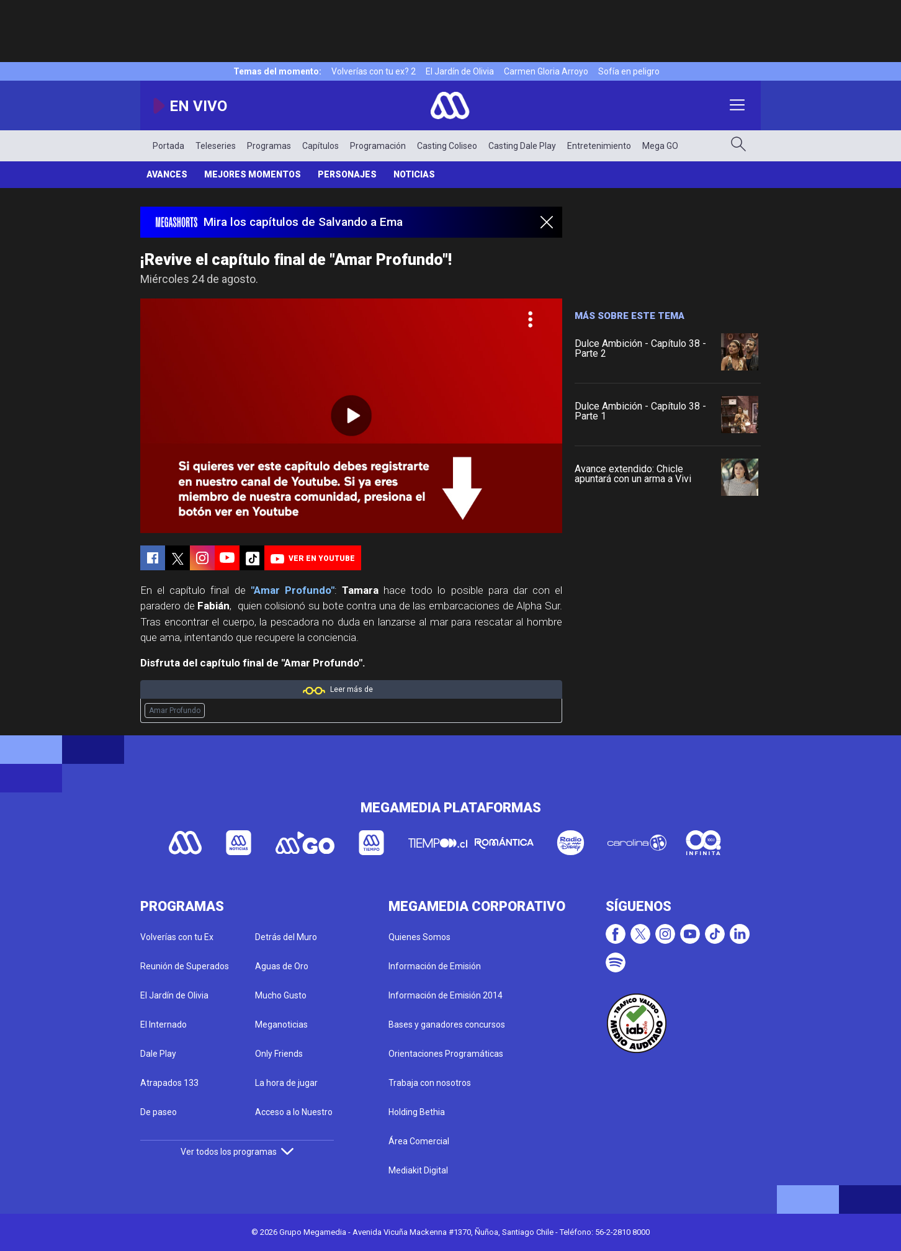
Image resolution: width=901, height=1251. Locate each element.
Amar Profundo (174, 710)
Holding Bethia (416, 1112)
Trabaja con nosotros (429, 1083)
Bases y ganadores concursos (446, 1024)
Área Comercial (418, 1141)
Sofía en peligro (629, 71)
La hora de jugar (286, 1083)
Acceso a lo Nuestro (294, 1112)
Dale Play (158, 1054)
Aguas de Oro (281, 966)
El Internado (163, 1024)
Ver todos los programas (237, 1152)
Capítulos (320, 146)
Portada (168, 146)
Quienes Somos (419, 937)
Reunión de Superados (184, 966)
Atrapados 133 (169, 1083)
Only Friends (279, 1054)
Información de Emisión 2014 (445, 995)
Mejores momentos (252, 174)
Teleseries (215, 146)
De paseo (158, 1112)
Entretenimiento (599, 146)
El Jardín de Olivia (460, 71)
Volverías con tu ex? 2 (373, 71)
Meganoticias (281, 1024)
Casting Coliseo (447, 146)
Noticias (414, 174)
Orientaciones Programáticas (445, 1054)
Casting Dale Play (522, 146)
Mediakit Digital (418, 1170)
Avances (166, 174)
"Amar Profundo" (292, 590)
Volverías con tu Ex (176, 937)
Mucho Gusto (281, 995)
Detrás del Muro (286, 937)
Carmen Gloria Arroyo (546, 71)
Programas (269, 146)
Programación (378, 146)
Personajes (347, 174)
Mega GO (660, 146)
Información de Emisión (434, 966)
